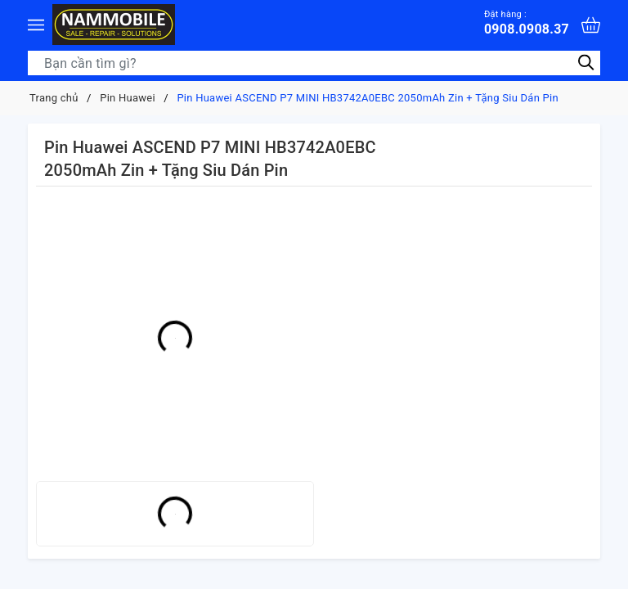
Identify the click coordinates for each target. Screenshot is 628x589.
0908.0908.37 (526, 22)
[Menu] (36, 24)
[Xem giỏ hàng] (590, 25)
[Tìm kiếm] (586, 62)
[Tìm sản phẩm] (314, 63)
